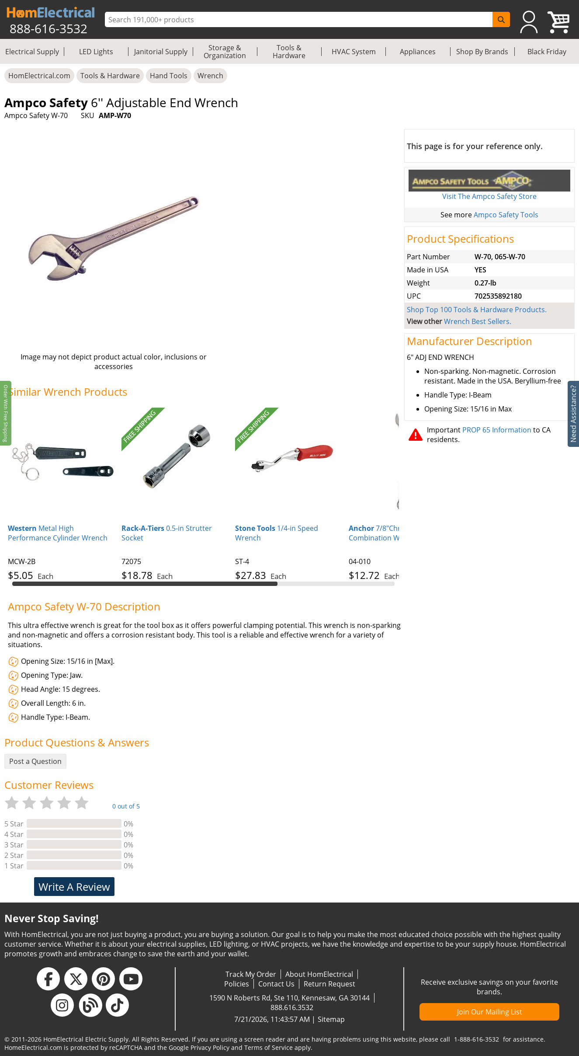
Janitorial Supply (160, 51)
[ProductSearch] (300, 19)
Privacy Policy (210, 1047)
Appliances (418, 51)
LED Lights (96, 51)
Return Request (329, 984)
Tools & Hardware (289, 51)
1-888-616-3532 (476, 1039)
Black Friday (546, 51)
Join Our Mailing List (489, 1012)
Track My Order (250, 974)
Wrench (210, 75)
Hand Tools (168, 75)
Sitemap (331, 1019)
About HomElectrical (319, 974)
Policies (236, 984)
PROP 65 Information (496, 430)
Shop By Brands (482, 51)
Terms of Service (268, 1047)
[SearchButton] (501, 19)
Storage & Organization (225, 51)
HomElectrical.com (39, 75)
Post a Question (35, 761)
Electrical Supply (32, 51)
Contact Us (276, 984)
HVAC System (354, 51)
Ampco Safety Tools (506, 215)
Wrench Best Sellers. (477, 321)
